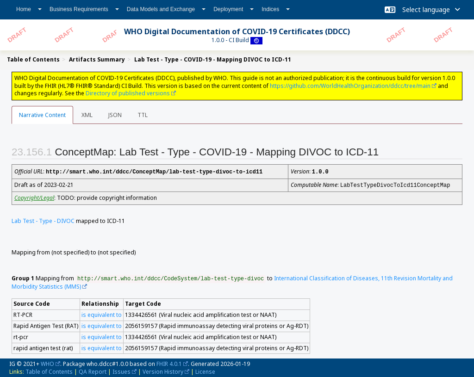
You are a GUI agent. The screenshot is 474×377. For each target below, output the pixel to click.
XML (87, 115)
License (205, 371)
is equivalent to (101, 314)
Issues (121, 371)
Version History (163, 371)
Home (29, 9)
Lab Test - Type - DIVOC (43, 220)
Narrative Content (42, 115)
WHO (47, 363)
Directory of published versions (128, 93)
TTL (142, 115)
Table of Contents (49, 371)
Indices (276, 9)
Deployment (233, 9)
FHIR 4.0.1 (169, 363)
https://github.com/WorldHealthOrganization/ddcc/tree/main (350, 86)
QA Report (92, 371)
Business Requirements (84, 9)
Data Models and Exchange (166, 9)
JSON (115, 115)
